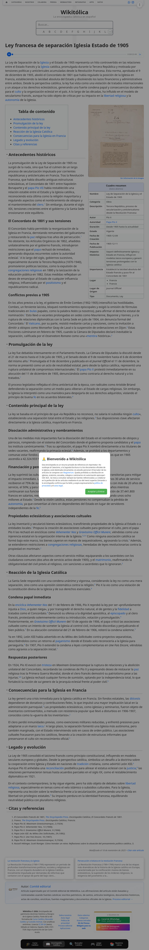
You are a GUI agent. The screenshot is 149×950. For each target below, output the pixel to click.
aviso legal (58, 485)
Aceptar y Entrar (96, 491)
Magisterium (68, 472)
